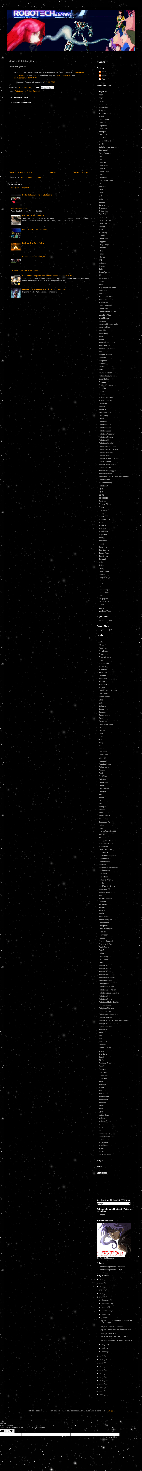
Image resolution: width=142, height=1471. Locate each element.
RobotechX (103, 486)
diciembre (106, 1300)
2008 (101, 1388)
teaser (101, 544)
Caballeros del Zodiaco (108, 147)
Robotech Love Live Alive (109, 449)
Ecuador (102, 202)
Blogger (111, 1411)
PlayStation (103, 391)
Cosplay (102, 174)
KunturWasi (103, 303)
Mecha (101, 339)
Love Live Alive (105, 315)
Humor (101, 254)
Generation (103, 238)
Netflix (101, 370)
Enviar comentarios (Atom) (30, 178)
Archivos (102, 123)
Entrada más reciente (21, 172)
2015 (101, 1363)
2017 (101, 1356)
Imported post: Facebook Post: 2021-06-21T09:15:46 (43, 289)
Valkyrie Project (105, 577)
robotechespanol (105, 483)
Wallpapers (103, 599)
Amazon (102, 110)
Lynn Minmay (104, 318)
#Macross (23, 75)
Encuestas (103, 208)
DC (100, 184)
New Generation (105, 373)
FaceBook (103, 217)
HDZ (101, 251)
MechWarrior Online (107, 342)
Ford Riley (103, 232)
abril (104, 1348)
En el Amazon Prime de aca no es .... (116, 1337)
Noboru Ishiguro (105, 376)
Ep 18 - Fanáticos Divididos (112, 1326)
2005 (101, 1394)
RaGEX (102, 406)
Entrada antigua (81, 172)
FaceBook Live (105, 220)
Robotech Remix (105, 455)
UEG (101, 568)
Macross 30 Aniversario (108, 324)
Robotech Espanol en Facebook (112, 1267)
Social (101, 513)
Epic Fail (102, 214)
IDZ (100, 260)
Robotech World (105, 474)
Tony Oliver (103, 556)
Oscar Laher (104, 379)
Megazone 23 (104, 345)
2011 (101, 1377)
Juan (104, 72)
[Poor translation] (10, 1431)
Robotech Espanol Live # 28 (33, 257)
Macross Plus (104, 327)
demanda (102, 187)
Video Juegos (104, 590)
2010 (101, 1381)
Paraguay (103, 382)
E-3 (100, 196)
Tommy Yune (104, 553)
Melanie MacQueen (107, 348)
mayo (104, 1345)
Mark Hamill (103, 333)
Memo (101, 352)
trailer (101, 562)
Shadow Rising (105, 504)
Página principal (105, 620)
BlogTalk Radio (105, 141)
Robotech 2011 (105, 428)
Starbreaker (103, 532)
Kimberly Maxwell (106, 297)
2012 (101, 98)
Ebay (101, 199)
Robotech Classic (106, 437)
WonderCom (104, 602)
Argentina (103, 126)
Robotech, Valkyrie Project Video (25, 270)
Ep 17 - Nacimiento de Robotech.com (116, 1330)
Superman (103, 535)
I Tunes (102, 257)
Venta (101, 580)
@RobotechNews (64, 75)
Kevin (101, 284)
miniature (102, 358)
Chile (101, 156)
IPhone (102, 266)
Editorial (102, 205)
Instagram (103, 263)
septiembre (106, 1310)
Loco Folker (103, 309)
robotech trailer (105, 467)
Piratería (102, 388)
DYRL (101, 193)
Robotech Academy (107, 434)
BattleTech (103, 135)
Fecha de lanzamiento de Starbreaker (37, 195)
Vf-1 (100, 587)
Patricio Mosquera (106, 385)
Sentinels (102, 501)
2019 (101, 1293)
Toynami (102, 559)
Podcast (102, 394)
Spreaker (102, 525)
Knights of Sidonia (106, 300)
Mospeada (103, 361)
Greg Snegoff (104, 245)
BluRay (102, 144)
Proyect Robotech (106, 397)
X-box (101, 605)
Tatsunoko (37, 91)
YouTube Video (105, 611)
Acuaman (102, 104)
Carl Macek (103, 150)
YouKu (101, 608)
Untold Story (104, 571)
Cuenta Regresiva (108, 1333)
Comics (102, 168)
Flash (101, 229)
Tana (101, 538)
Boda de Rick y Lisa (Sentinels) (34, 229)
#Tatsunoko (79, 73)
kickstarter (103, 290)
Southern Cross (105, 519)
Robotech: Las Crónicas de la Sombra (114, 477)
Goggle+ (102, 242)
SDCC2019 (103, 498)
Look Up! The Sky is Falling (33, 243)
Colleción (102, 162)
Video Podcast (105, 593)
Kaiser (101, 281)
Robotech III (104, 440)
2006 (101, 95)
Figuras (102, 226)
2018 (101, 1297)
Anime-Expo (104, 120)
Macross (102, 321)
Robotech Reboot (106, 452)
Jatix (101, 269)
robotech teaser (105, 461)
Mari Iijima (103, 330)
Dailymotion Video (106, 180)
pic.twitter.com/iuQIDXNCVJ (25, 78)
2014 (101, 1367)
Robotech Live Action (23, 91)
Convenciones (104, 171)
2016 (101, 1360)
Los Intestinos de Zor (107, 312)
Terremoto (103, 547)
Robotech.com (105, 480)
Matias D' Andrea (106, 336)
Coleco (101, 159)
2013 (101, 1370)
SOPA (101, 516)
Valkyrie (102, 574)
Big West (102, 138)
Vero (101, 583)
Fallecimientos (104, 223)
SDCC (101, 495)
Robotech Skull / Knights (109, 458)
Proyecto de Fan (105, 400)
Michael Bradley (105, 355)
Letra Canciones (105, 306)
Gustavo (102, 248)
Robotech (103, 422)
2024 (101, 1279)
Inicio (52, 172)
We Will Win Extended (20, 188)
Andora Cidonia (105, 113)
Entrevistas (103, 211)
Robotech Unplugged (107, 470)
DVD (101, 190)
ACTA (101, 101)
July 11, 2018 (49, 82)
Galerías (102, 235)
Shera (101, 507)
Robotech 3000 (105, 431)
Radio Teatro (104, 403)
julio (103, 1318)
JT (100, 275)
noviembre (106, 1304)
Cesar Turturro (105, 153)
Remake (102, 409)
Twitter (101, 565)
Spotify (101, 522)
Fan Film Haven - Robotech (33, 216)
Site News (103, 510)
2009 (101, 1384)
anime (101, 116)
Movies (102, 364)
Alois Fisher (103, 107)
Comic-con (103, 165)
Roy (103, 79)
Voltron (101, 596)
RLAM (101, 419)
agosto (105, 1314)
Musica (102, 367)
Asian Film (103, 129)
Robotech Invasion (106, 443)
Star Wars (103, 528)
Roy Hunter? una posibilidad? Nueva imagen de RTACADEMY (47, 276)
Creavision (103, 177)
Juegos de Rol (104, 278)
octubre (105, 1307)
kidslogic (102, 293)
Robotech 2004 (105, 425)
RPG (101, 489)
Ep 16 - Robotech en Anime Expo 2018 (116, 1340)
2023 (101, 1283)
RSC (101, 492)
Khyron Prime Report (107, 287)
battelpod (102, 132)
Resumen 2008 (105, 413)
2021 (101, 1286)
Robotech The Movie (19, 209)
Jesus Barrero (104, 272)
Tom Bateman (104, 550)
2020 (101, 1290)
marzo (104, 1352)
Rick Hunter (103, 416)
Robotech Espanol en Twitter (110, 1270)
